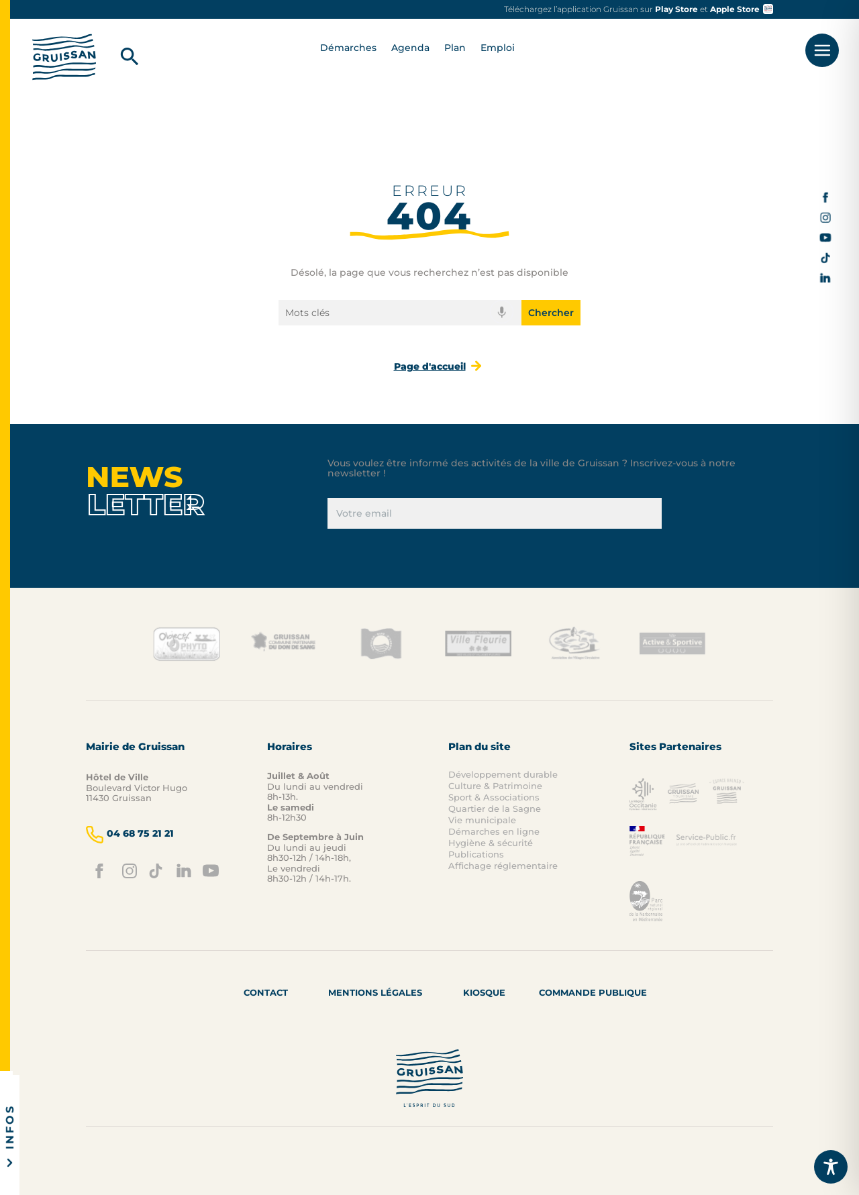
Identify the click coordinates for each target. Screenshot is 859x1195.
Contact (266, 992)
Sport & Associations (494, 797)
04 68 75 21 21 (130, 834)
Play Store (676, 9)
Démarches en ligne (494, 831)
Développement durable (503, 774)
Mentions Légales (375, 992)
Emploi (498, 48)
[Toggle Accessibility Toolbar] (831, 1167)
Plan (455, 48)
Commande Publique (593, 992)
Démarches (348, 48)
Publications (476, 854)
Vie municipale (482, 820)
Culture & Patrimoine (495, 785)
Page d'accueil (430, 366)
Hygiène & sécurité (490, 842)
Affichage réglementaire (503, 865)
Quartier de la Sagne (494, 808)
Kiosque (484, 992)
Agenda (410, 48)
